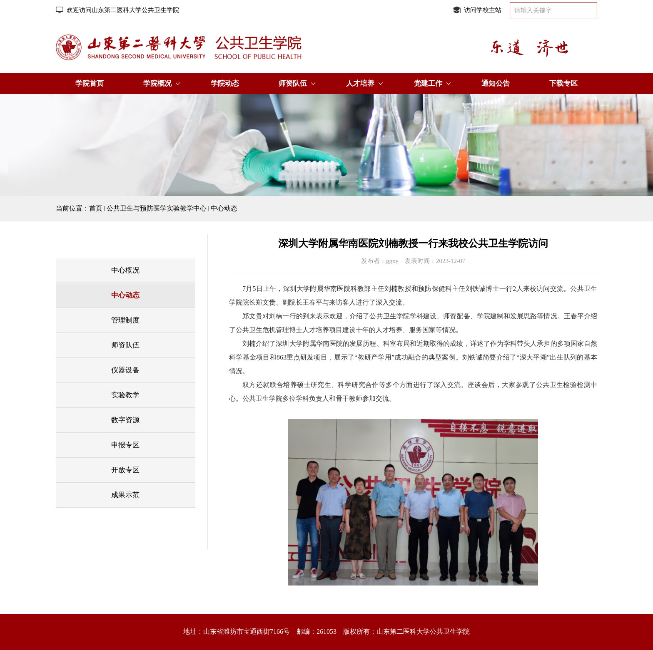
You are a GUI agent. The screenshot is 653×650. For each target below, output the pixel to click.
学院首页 (89, 83)
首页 (95, 208)
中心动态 (224, 208)
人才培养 (360, 83)
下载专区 (563, 83)
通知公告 (495, 83)
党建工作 (428, 83)
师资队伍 (293, 83)
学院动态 (225, 83)
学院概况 (157, 83)
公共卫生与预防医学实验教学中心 (157, 208)
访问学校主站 (482, 10)
